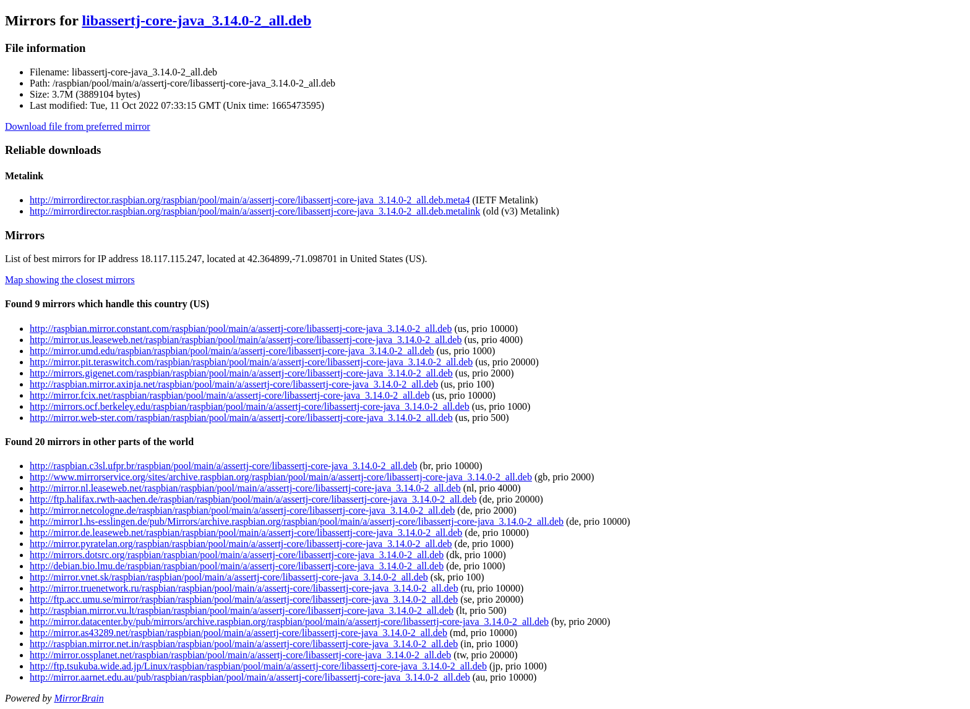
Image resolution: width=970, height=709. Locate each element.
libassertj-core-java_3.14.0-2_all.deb (196, 20)
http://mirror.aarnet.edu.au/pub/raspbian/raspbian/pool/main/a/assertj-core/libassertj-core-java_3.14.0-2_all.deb (250, 677)
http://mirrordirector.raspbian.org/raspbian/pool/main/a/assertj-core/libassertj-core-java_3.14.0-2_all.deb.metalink (255, 211)
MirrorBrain (78, 698)
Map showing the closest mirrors (70, 279)
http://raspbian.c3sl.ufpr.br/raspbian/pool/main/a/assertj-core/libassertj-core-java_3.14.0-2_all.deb (223, 466)
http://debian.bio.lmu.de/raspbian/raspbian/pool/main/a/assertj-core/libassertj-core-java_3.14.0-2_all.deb (237, 566)
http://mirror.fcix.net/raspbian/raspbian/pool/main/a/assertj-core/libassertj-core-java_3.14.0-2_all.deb (229, 395)
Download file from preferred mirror (77, 126)
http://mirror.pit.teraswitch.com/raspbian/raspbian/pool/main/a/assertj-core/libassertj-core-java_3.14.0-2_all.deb (251, 362)
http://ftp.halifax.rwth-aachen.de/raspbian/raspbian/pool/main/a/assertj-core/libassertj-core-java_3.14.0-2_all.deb (253, 499)
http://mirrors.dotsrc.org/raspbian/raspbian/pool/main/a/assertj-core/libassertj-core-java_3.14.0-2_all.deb (237, 555)
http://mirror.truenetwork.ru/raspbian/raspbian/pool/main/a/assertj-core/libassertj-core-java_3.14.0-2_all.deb (244, 588)
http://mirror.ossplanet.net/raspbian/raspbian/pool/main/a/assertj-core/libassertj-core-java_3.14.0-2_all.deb (240, 655)
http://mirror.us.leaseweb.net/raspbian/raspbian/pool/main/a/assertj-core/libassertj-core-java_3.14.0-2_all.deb (245, 339)
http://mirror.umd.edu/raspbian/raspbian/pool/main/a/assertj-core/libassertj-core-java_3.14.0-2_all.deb (232, 351)
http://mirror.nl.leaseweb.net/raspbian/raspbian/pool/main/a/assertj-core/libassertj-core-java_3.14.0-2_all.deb (245, 488)
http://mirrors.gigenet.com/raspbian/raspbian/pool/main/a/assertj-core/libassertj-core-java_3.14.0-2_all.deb (241, 373)
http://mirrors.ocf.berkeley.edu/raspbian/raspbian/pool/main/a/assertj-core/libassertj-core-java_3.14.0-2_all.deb (250, 406)
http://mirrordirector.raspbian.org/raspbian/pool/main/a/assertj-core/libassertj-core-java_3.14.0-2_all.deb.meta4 (250, 200)
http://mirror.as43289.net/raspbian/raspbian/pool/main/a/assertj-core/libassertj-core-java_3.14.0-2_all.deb (238, 632)
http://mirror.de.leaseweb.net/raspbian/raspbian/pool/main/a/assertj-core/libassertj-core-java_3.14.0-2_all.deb (246, 532)
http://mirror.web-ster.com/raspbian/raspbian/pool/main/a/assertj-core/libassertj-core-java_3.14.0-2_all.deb (241, 417)
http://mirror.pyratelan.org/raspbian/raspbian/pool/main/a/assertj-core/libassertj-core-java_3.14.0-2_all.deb (241, 543)
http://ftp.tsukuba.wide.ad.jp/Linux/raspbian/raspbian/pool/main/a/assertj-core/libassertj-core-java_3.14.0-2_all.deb (258, 666)
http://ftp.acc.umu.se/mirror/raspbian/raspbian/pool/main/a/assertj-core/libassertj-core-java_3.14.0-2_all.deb (244, 599)
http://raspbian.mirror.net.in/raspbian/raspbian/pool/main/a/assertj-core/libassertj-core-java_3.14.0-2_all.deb (244, 644)
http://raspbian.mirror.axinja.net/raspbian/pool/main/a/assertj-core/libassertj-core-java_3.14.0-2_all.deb (234, 384)
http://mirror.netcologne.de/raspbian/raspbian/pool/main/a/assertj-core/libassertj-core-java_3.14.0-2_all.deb (242, 510)
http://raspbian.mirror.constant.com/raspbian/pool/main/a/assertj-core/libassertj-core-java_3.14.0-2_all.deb (241, 328)
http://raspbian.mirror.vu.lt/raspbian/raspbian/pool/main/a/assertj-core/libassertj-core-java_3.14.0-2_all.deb (241, 610)
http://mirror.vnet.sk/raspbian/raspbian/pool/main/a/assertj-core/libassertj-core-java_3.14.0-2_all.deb (229, 577)
